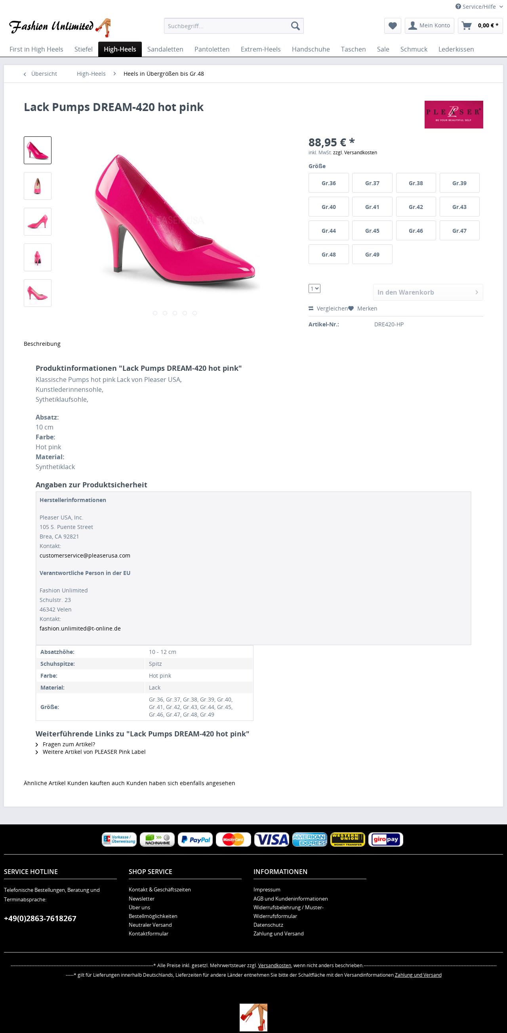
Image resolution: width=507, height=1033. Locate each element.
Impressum (267, 889)
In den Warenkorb (427, 291)
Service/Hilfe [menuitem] (476, 6)
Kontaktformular (148, 933)
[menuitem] (234, 26)
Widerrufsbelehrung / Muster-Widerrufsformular (289, 912)
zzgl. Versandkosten (355, 152)
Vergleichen (328, 308)
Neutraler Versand (150, 924)
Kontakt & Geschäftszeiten (160, 889)
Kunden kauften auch (96, 783)
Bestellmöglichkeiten (153, 916)
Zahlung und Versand (279, 933)
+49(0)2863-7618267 (40, 918)
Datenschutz (268, 924)
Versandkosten (274, 965)
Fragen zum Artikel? (65, 744)
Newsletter (141, 898)
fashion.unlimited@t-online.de (80, 628)
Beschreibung (42, 343)
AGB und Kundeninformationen (291, 898)
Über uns (139, 907)
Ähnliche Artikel (45, 783)
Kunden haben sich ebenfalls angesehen (180, 783)
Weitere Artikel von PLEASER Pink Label (91, 751)
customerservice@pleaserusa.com (85, 555)
